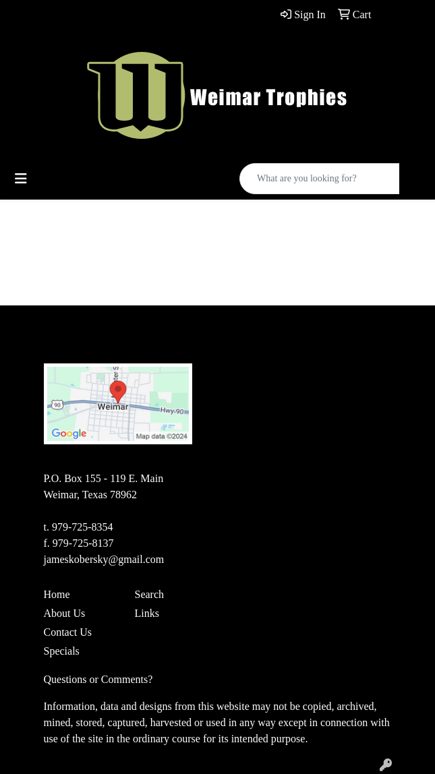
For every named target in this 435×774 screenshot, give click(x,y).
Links (147, 613)
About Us (65, 613)
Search (150, 594)
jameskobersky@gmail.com (104, 559)
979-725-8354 (82, 527)
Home (57, 594)
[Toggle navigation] (21, 178)
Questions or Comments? (98, 679)
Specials (62, 651)
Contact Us (68, 632)
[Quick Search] (319, 178)
